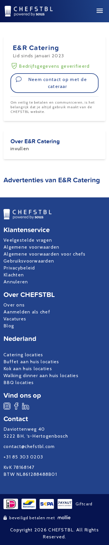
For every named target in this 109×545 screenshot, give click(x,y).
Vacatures (14, 319)
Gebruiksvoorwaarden (28, 261)
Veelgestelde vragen (27, 240)
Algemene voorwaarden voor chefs (44, 254)
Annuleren (15, 282)
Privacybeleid (19, 268)
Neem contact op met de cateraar (51, 82)
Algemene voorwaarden (31, 247)
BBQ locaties (18, 382)
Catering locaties (23, 354)
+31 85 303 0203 (23, 457)
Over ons (14, 305)
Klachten (13, 275)
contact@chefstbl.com (29, 446)
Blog (8, 326)
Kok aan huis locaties (27, 368)
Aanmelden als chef (26, 312)
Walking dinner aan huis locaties (40, 375)
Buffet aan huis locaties (31, 361)
